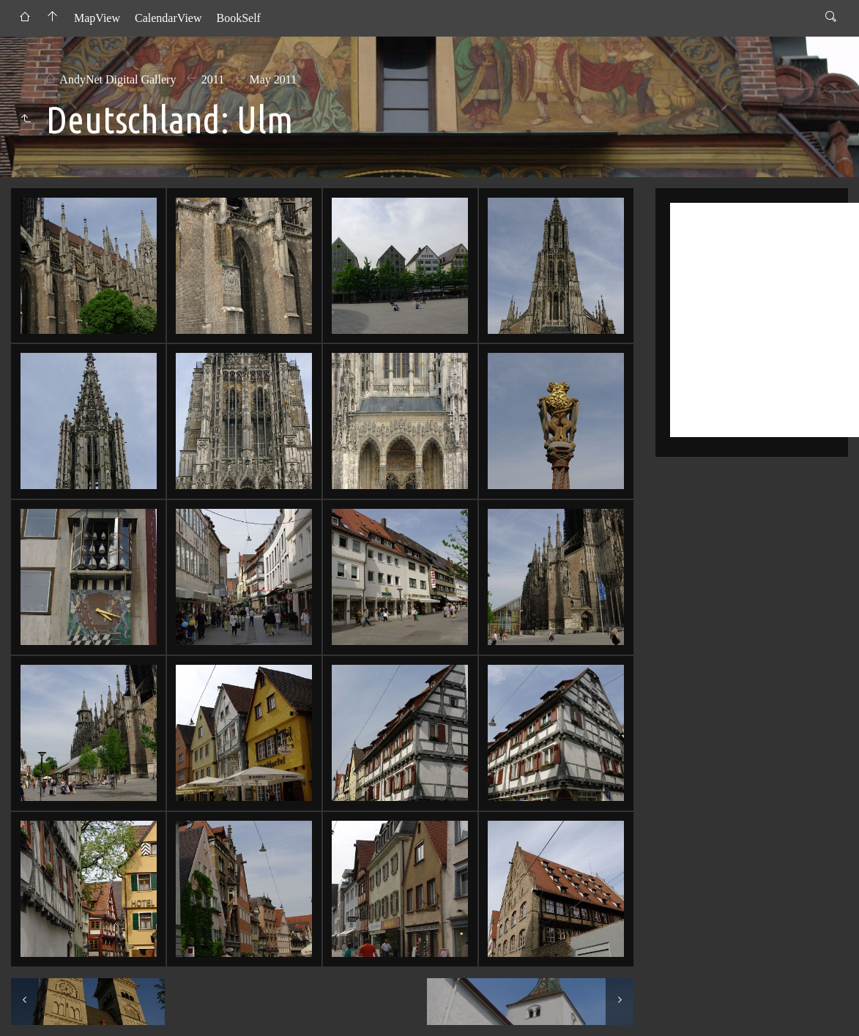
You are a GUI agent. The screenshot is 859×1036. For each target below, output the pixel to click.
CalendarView (168, 18)
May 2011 (273, 79)
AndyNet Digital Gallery (117, 79)
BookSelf (238, 18)
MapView (97, 18)
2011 (212, 79)
